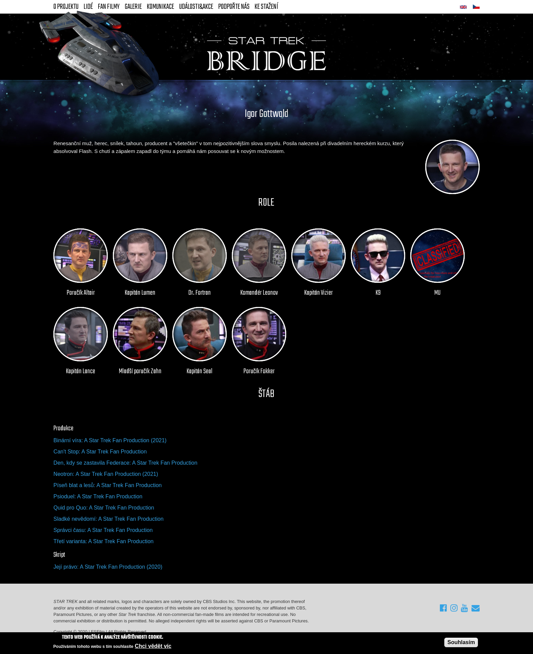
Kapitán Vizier (318, 293)
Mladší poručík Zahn (140, 371)
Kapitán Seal (199, 371)
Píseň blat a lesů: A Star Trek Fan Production (107, 485)
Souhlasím (461, 642)
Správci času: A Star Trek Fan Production (103, 530)
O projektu (66, 7)
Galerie (133, 7)
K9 (378, 293)
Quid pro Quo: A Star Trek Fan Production (103, 508)
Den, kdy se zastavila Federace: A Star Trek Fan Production (125, 463)
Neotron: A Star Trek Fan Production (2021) (105, 474)
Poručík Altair (81, 293)
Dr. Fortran (199, 293)
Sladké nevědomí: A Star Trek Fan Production (108, 519)
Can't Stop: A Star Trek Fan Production (100, 451)
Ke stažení (266, 7)
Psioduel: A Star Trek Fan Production (97, 496)
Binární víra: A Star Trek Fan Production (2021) (110, 440)
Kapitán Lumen (140, 293)
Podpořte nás (234, 7)
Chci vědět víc (153, 646)
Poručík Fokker (259, 371)
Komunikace (160, 7)
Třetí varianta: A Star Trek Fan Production (103, 541)
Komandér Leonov (259, 293)
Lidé (88, 7)
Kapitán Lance (80, 371)
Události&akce (196, 7)
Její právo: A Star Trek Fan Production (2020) (107, 567)
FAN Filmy (109, 7)
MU (437, 293)
